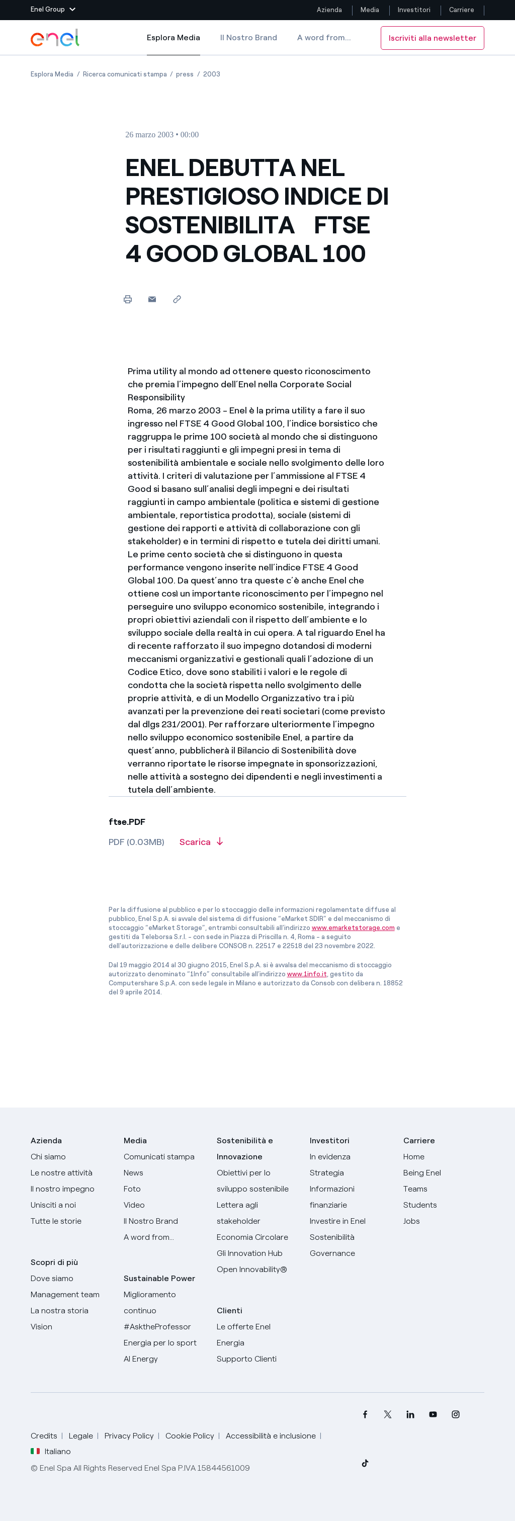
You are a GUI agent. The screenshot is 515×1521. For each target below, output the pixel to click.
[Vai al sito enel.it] (257, 1335)
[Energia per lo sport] (164, 1343)
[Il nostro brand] (164, 1221)
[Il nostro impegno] (71, 1189)
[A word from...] (164, 1237)
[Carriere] (443, 1157)
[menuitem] (365, 1414)
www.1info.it (307, 974)
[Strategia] (350, 1173)
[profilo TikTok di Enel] (365, 1463)
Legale (81, 1436)
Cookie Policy (189, 1436)
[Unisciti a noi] (71, 1205)
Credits (44, 1436)
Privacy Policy (129, 1436)
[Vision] (71, 1327)
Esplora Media (173, 44)
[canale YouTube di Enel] (433, 1414)
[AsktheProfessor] (164, 1327)
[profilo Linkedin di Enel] (410, 1414)
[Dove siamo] (71, 1279)
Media (370, 10)
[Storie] (71, 1221)
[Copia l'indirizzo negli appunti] (176, 299)
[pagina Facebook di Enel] (365, 1414)
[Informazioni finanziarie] (350, 1197)
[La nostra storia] (71, 1311)
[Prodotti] (71, 1173)
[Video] (164, 1205)
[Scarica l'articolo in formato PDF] (201, 845)
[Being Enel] (443, 1173)
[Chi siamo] (71, 1157)
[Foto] (164, 1189)
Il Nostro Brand (248, 37)
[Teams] (443, 1189)
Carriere (462, 10)
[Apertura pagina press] (185, 74)
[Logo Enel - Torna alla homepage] (56, 38)
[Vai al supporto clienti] (257, 1359)
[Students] (443, 1205)
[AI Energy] (164, 1359)
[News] (164, 1173)
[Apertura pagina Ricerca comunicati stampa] (125, 74)
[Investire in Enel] (350, 1221)
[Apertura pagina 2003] (211, 74)
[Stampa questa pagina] (127, 299)
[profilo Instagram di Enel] (456, 1414)
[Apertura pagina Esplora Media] (52, 74)
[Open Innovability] (257, 1269)
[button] (53, 10)
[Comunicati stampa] (164, 1157)
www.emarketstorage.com (353, 928)
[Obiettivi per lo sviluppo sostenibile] (257, 1181)
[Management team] (71, 1295)
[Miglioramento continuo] (164, 1303)
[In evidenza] (350, 1157)
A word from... (324, 37)
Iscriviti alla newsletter (432, 38)
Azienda (329, 10)
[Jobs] (443, 1221)
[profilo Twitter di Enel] (388, 1414)
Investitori (414, 10)
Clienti (229, 1310)
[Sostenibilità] (350, 1237)
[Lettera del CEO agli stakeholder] (257, 1213)
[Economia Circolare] (257, 1237)
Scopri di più (54, 1262)
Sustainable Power (159, 1278)
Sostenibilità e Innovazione (245, 1148)
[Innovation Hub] (257, 1253)
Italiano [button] (51, 1452)
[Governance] (350, 1253)
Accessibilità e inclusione (271, 1436)
